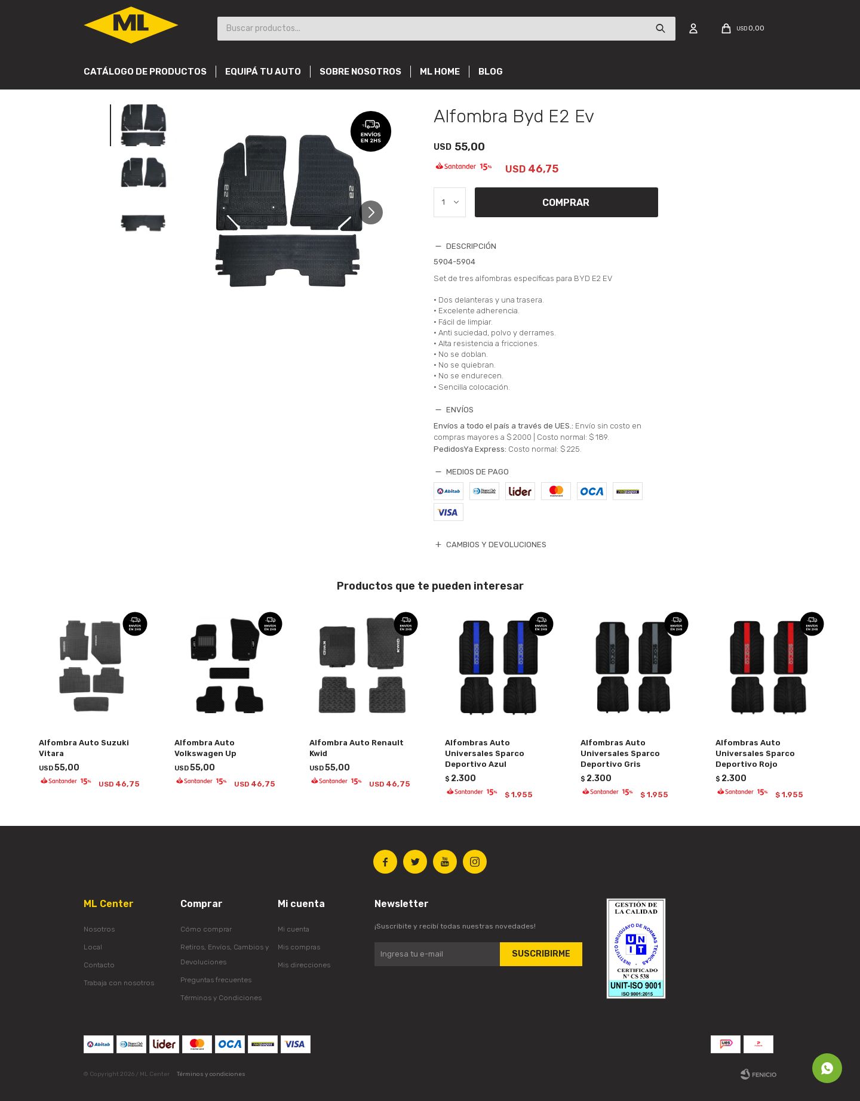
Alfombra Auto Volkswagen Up (205, 748)
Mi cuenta (293, 929)
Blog (490, 71)
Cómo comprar (206, 929)
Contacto (99, 965)
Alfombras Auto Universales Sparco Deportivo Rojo (755, 753)
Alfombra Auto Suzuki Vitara (84, 748)
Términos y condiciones (211, 1074)
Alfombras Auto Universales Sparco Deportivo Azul (484, 753)
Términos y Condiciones (221, 998)
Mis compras (299, 947)
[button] (375, 212)
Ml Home (440, 71)
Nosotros (99, 929)
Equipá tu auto (263, 71)
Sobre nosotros (360, 71)
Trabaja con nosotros (119, 983)
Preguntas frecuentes (215, 980)
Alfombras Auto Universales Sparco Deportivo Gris (620, 753)
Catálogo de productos (145, 71)
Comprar (565, 202)
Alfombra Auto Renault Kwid (356, 748)
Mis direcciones (304, 965)
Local (93, 947)
